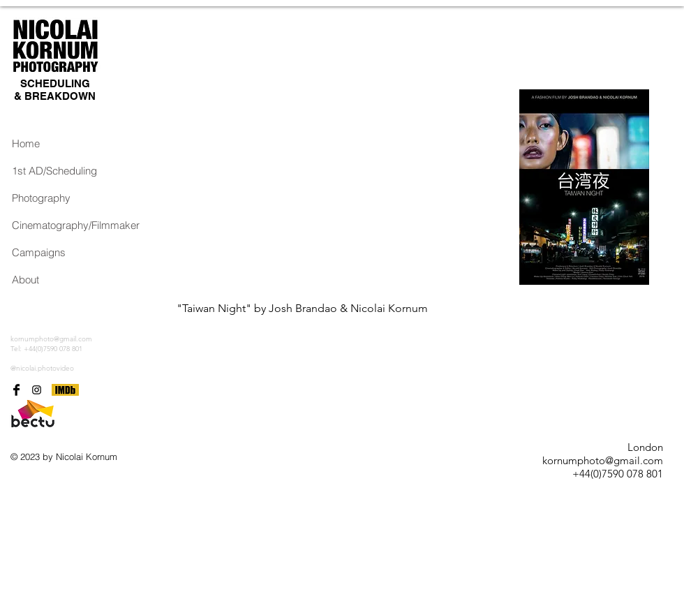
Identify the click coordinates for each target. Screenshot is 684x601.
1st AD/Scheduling (54, 170)
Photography (41, 198)
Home (26, 143)
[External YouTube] (340, 187)
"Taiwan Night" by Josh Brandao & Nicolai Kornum (302, 308)
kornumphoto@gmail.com (51, 338)
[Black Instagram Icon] (37, 390)
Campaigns (39, 252)
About (25, 279)
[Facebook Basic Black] (16, 390)
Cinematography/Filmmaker (56, 225)
